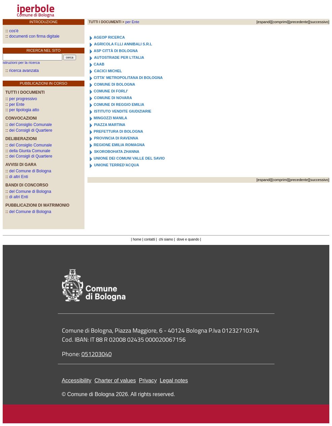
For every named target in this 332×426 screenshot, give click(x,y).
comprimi (280, 22)
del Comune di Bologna (28, 171)
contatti (149, 239)
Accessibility (76, 380)
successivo (319, 22)
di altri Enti (16, 176)
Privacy (148, 380)
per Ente (15, 104)
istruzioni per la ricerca (21, 62)
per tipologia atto (22, 110)
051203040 (96, 353)
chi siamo (166, 239)
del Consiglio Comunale (28, 124)
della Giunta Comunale (27, 150)
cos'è (12, 31)
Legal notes (174, 380)
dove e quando (188, 239)
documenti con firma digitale (32, 36)
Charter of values (115, 380)
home (137, 239)
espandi (264, 22)
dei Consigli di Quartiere (28, 130)
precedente (299, 22)
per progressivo (21, 98)
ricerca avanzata (24, 70)
